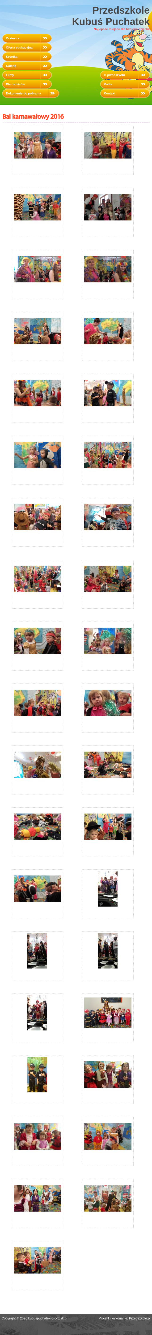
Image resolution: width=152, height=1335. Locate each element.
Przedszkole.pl (140, 1318)
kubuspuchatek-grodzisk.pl (47, 1318)
